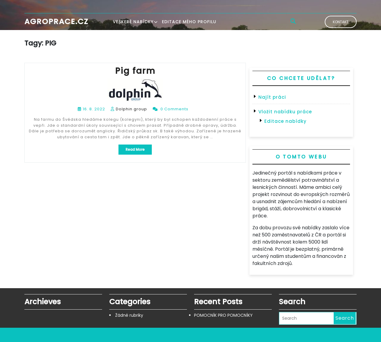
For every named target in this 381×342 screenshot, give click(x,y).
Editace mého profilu (189, 22)
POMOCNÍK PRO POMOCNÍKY (223, 315)
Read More (139, 151)
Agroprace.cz (56, 21)
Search (344, 318)
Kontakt (341, 21)
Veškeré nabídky (133, 22)
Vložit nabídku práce (285, 112)
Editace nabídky (285, 121)
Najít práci (272, 97)
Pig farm (135, 71)
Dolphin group (131, 109)
